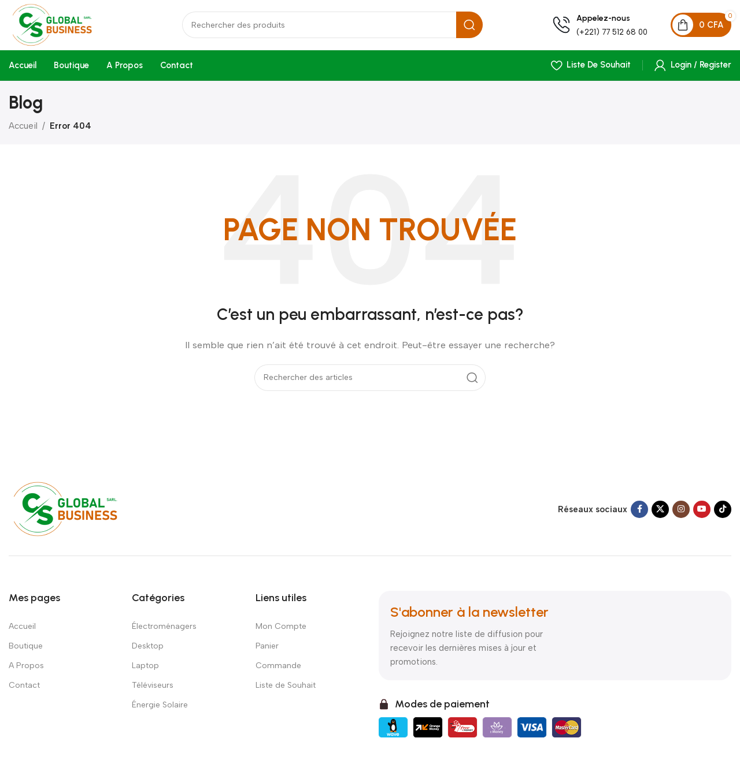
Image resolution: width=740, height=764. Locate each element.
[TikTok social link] (722, 512)
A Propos (26, 669)
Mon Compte (281, 630)
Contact (24, 689)
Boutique (26, 649)
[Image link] (77, 511)
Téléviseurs (152, 689)
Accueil (23, 129)
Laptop (145, 669)
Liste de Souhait (286, 689)
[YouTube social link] (702, 512)
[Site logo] (66, 26)
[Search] (338, 27)
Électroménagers (164, 630)
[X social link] (660, 512)
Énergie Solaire (160, 708)
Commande (278, 669)
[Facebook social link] (639, 512)
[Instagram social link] (681, 512)
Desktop (148, 649)
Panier (267, 649)
